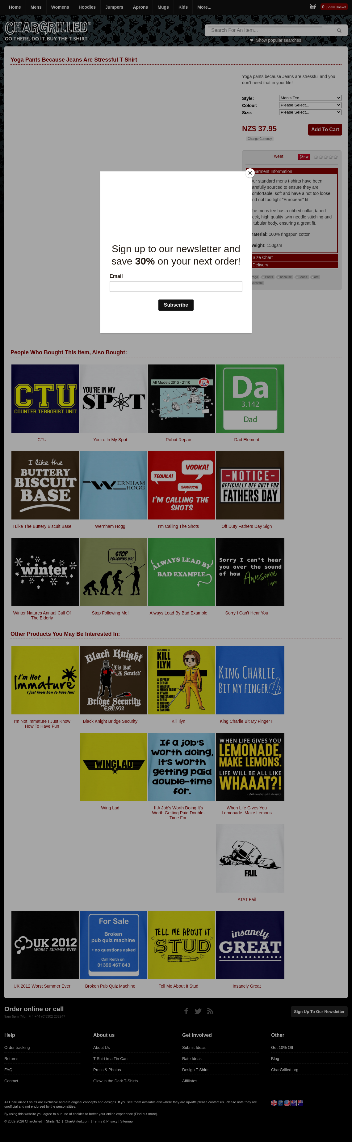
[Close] (250, 173)
